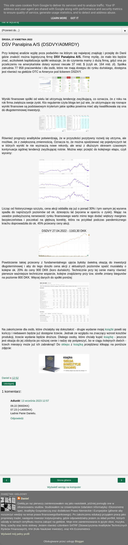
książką (78, 344)
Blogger (79, 541)
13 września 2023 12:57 (35, 400)
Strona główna (64, 480)
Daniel (25, 498)
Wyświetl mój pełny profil (15, 533)
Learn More (59, 18)
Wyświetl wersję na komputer (64, 487)
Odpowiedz (17, 418)
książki (109, 329)
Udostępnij (9, 383)
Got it (75, 18)
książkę (108, 337)
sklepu (65, 344)
